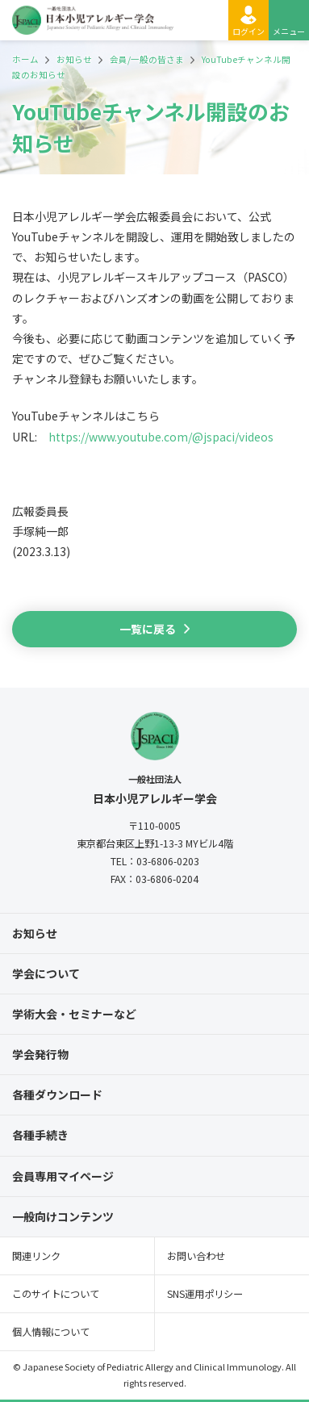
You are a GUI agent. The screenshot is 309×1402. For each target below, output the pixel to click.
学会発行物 (40, 1054)
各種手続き (40, 1135)
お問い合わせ (196, 1256)
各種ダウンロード (57, 1094)
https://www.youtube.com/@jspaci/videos (161, 437)
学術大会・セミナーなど (74, 1014)
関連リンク (36, 1256)
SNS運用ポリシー (205, 1294)
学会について (46, 973)
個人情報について (51, 1332)
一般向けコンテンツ (63, 1216)
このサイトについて (55, 1294)
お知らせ (34, 933)
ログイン (248, 31)
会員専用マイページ (63, 1176)
